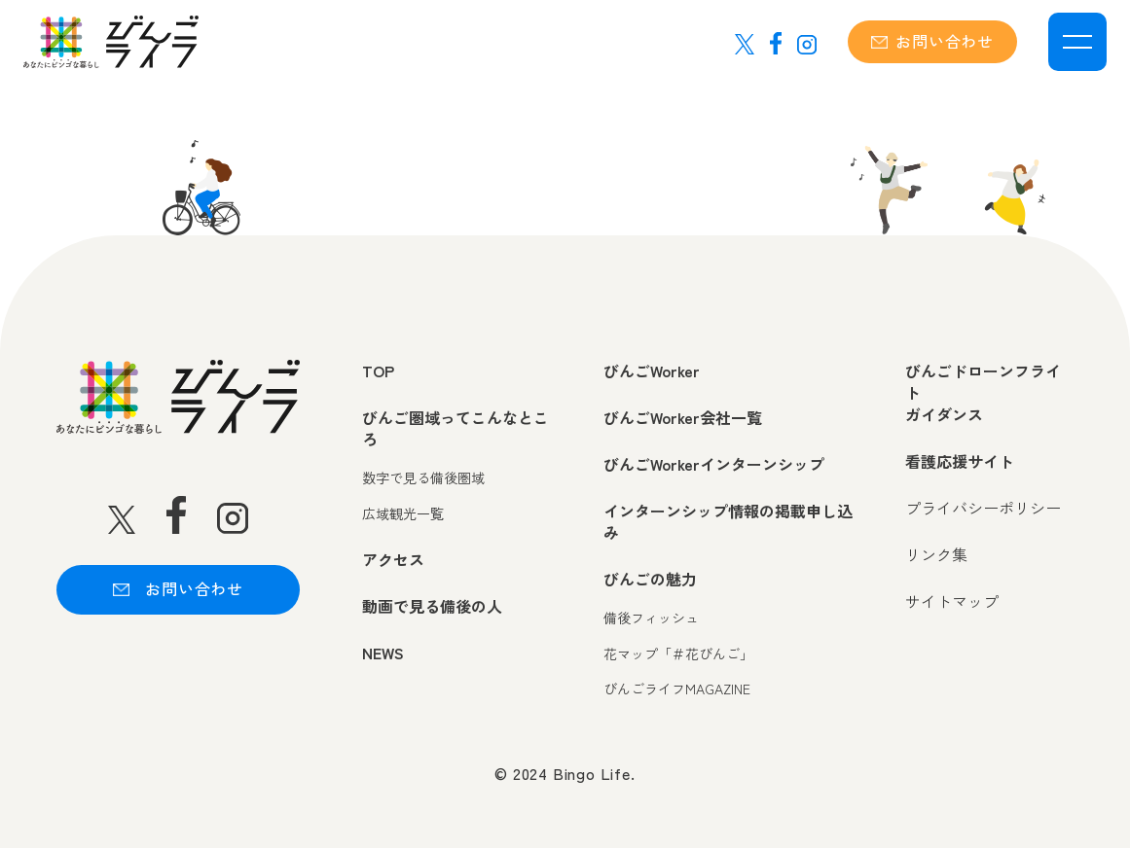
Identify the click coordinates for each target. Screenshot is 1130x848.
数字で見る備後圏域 (423, 478)
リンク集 (936, 554)
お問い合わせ (932, 41)
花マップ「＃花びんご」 (678, 654)
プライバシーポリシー (983, 507)
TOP (378, 370)
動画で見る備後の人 (432, 606)
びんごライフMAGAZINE (676, 689)
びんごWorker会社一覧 (682, 417)
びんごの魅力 (650, 578)
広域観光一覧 (403, 514)
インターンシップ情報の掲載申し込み (728, 522)
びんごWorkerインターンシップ (713, 464)
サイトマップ (952, 601)
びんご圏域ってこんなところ (455, 428)
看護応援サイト (959, 461)
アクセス (393, 559)
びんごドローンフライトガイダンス (983, 392)
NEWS (383, 652)
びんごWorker (651, 370)
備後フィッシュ (651, 618)
